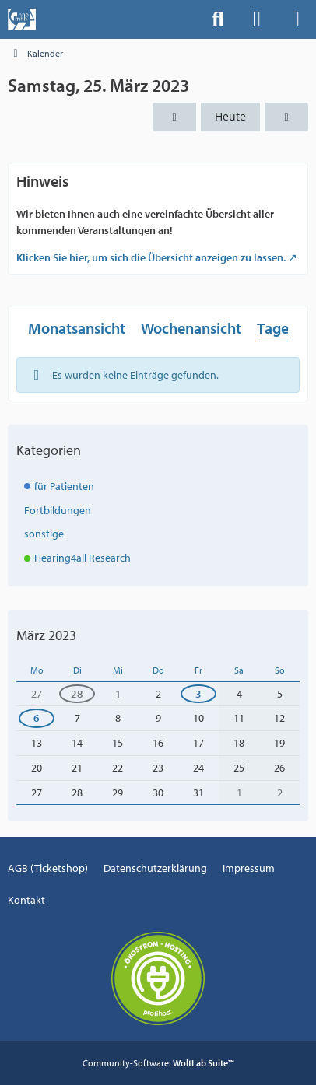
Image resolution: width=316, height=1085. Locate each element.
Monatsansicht (76, 327)
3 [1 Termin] (198, 694)
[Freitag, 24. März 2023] (174, 117)
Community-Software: (158, 1063)
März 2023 (46, 635)
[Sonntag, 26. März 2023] (286, 117)
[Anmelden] (256, 19)
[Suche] (217, 19)
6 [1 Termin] (36, 718)
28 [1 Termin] (77, 694)
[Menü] (295, 19)
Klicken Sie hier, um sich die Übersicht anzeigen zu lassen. (151, 257)
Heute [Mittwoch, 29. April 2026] (230, 116)
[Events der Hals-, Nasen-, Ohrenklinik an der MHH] (22, 19)
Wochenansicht (191, 327)
